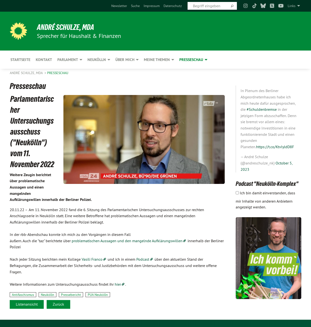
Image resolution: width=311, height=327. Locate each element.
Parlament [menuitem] (67, 59)
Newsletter (119, 6)
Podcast (142, 259)
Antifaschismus (23, 295)
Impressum (152, 6)
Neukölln (47, 295)
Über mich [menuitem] (124, 59)
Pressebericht (71, 295)
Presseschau (57, 73)
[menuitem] (119, 6)
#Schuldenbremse (262, 109)
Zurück (58, 304)
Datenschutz (173, 6)
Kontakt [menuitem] (44, 59)
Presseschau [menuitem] (191, 59)
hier (118, 284)
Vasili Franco (92, 259)
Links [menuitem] (291, 6)
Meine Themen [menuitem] (157, 59)
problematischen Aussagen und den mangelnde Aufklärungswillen (126, 240)
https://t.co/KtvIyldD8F (275, 146)
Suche (135, 6)
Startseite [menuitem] (20, 59)
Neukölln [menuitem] (96, 59)
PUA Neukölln (98, 295)
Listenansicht (27, 304)
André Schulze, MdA (65, 27)
